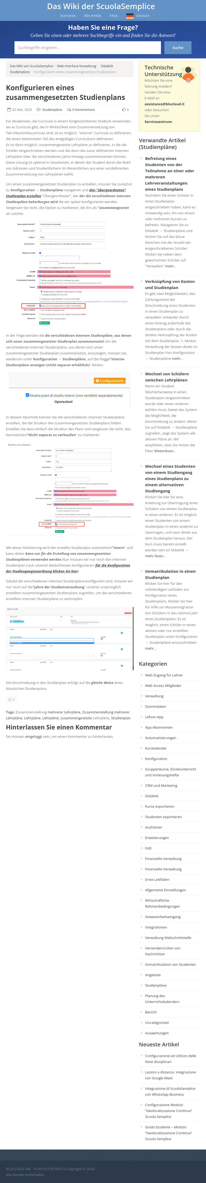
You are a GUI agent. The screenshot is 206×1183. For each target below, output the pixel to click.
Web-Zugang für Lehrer (164, 675)
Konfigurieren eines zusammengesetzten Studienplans (65, 92)
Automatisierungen (160, 737)
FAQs (114, 15)
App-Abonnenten (159, 727)
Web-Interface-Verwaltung (76, 66)
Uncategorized (157, 1022)
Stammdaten (155, 706)
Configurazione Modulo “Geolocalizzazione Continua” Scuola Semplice (168, 1110)
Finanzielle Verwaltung (163, 858)
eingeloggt (33, 736)
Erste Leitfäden (157, 879)
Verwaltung (154, 696)
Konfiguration (156, 758)
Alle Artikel (92, 15)
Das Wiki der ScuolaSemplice (101, 6)
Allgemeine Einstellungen (165, 890)
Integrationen (156, 927)
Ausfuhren (153, 827)
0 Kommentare (83, 109)
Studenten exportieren (163, 816)
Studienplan (121, 718)
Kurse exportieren (159, 806)
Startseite (68, 15)
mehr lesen (154, 555)
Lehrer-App (154, 716)
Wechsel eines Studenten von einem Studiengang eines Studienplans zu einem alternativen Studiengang (170, 478)
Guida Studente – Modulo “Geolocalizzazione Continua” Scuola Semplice (168, 1133)
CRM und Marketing (161, 785)
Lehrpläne (32, 718)
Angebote (153, 974)
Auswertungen (157, 1033)
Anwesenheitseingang (163, 916)
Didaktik (107, 66)
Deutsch (143, 15)
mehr (169, 266)
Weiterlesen (164, 450)
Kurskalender (156, 748)
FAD (148, 848)
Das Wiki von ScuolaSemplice (31, 66)
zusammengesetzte (76, 718)
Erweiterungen (157, 837)
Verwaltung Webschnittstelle (168, 937)
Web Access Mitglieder (163, 685)
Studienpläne (20, 72)
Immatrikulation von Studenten (170, 964)
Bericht (151, 1012)
